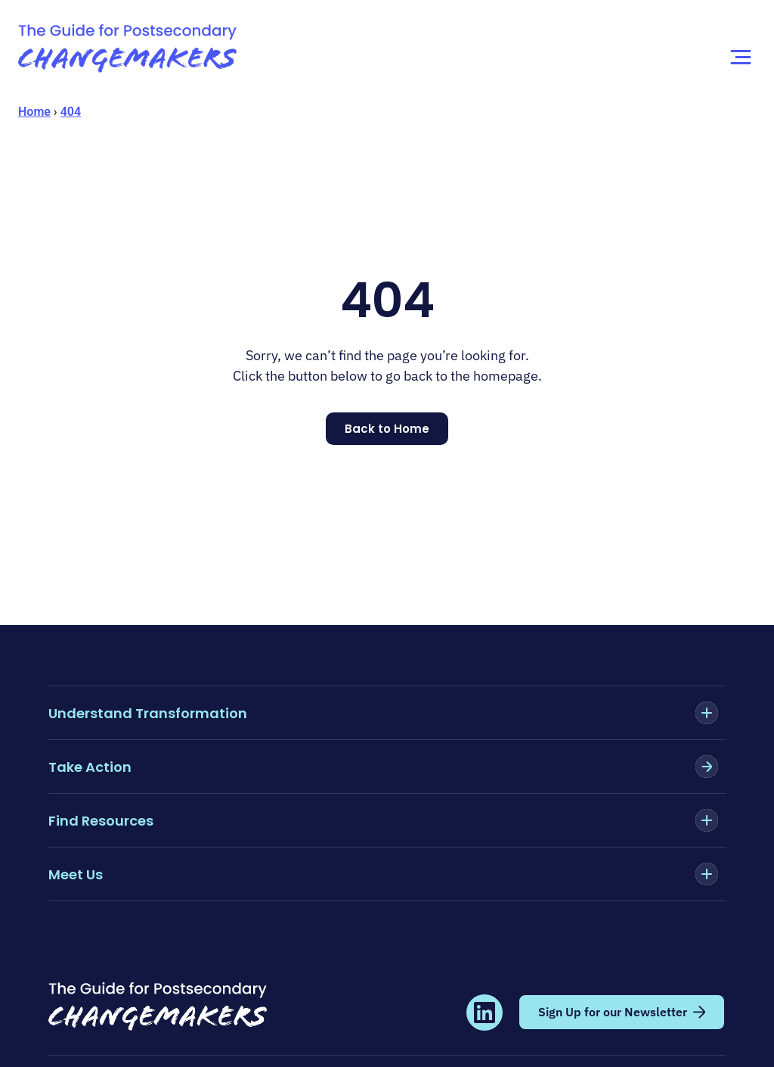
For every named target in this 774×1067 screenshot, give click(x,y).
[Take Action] (706, 766)
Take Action (90, 766)
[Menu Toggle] (741, 57)
